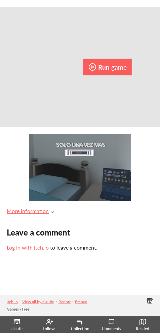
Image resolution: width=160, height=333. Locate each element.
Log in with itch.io (28, 247)
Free (25, 309)
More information (30, 211)
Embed (81, 301)
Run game (107, 67)
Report (64, 301)
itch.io (12, 301)
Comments (111, 325)
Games (13, 309)
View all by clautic (38, 301)
